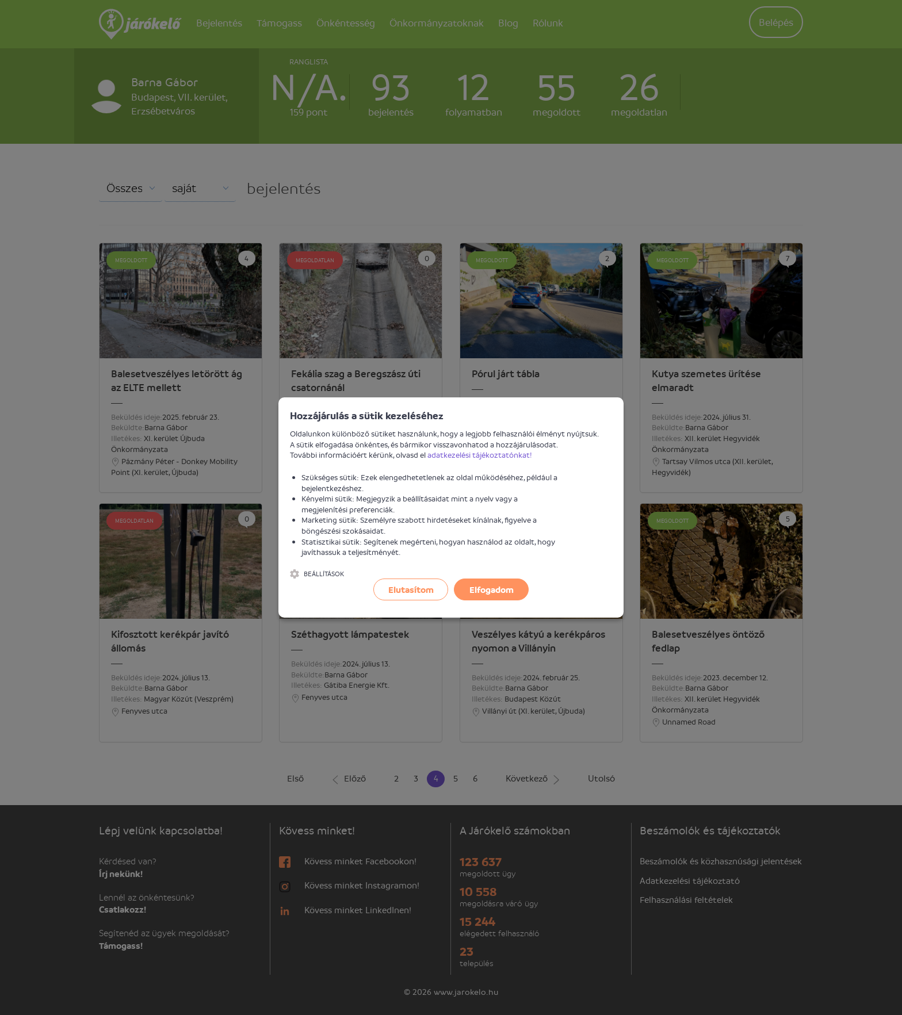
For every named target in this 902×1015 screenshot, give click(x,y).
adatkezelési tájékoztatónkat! (479, 454)
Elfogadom (491, 589)
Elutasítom (411, 589)
